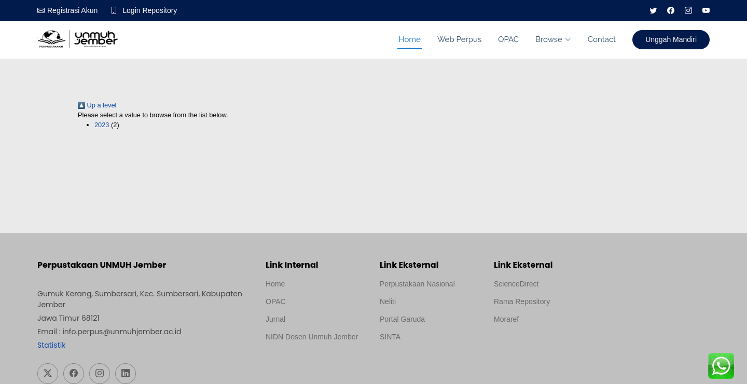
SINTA (390, 336)
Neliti (388, 301)
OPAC (508, 39)
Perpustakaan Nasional (417, 283)
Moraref (506, 319)
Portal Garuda (402, 319)
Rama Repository (522, 301)
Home (409, 39)
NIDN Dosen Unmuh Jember (312, 336)
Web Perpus (459, 39)
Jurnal (275, 319)
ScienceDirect (516, 283)
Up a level (97, 105)
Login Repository (149, 10)
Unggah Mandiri (671, 39)
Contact (602, 39)
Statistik (51, 345)
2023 (101, 125)
